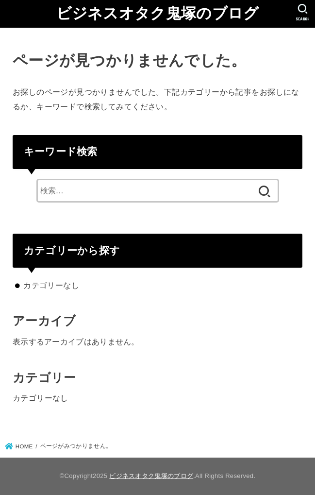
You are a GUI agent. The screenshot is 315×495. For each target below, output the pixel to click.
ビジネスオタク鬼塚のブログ (157, 13)
